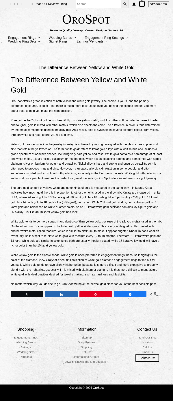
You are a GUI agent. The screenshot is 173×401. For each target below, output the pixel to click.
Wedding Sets (26, 352)
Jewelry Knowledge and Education (86, 361)
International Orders (86, 356)
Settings (26, 347)
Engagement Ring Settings (106, 38)
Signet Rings (58, 41)
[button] (158, 4)
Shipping (86, 347)
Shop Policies (86, 342)
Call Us (147, 347)
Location (147, 342)
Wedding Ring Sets (24, 41)
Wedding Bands (62, 38)
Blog (64, 3)
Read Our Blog (147, 337)
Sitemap (86, 337)
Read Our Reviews (47, 3)
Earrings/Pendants (92, 41)
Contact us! (147, 358)
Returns (86, 352)
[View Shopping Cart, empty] (142, 3)
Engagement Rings (24, 38)
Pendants (26, 356)
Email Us (147, 352)
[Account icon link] (134, 4)
